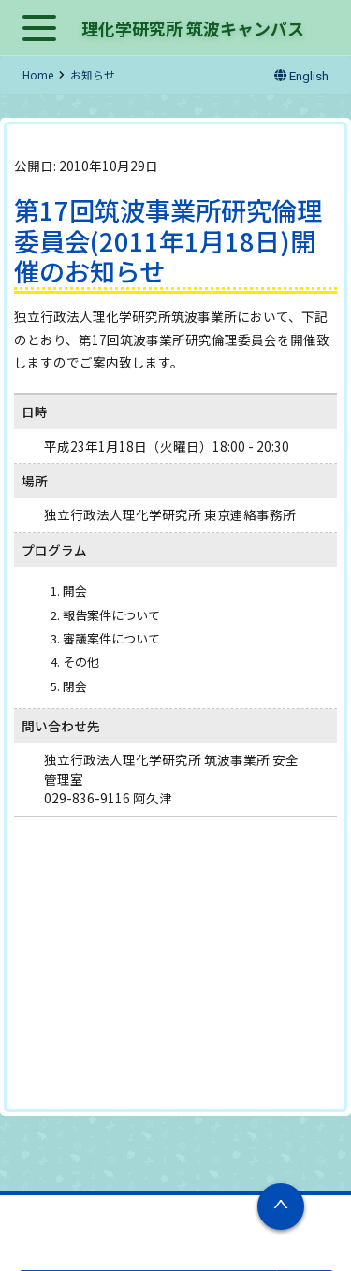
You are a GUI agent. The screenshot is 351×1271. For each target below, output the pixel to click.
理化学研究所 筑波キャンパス (192, 28)
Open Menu (39, 29)
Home (37, 74)
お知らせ (92, 74)
